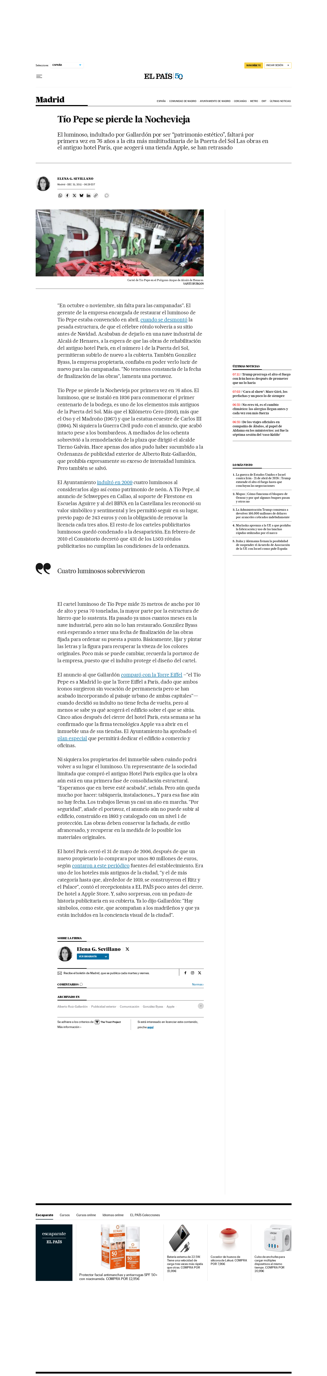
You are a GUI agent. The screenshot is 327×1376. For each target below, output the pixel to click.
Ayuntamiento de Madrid (215, 101)
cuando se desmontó (164, 320)
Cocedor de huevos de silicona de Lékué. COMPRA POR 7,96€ (229, 1260)
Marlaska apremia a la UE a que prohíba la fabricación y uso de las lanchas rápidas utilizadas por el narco (263, 529)
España (161, 101)
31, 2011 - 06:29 (81, 184)
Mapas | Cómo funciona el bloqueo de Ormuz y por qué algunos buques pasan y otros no (263, 497)
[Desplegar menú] (39, 76)
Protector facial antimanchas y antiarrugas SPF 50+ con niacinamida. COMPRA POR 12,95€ (118, 1277)
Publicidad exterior (103, 1006)
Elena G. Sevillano (75, 179)
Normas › (198, 984)
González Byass (153, 1006)
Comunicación (129, 1006)
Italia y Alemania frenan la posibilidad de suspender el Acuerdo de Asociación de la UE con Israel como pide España (263, 544)
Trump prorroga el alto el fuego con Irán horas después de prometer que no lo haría (262, 378)
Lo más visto (243, 465)
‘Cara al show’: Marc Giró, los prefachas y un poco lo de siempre (260, 394)
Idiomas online (113, 1215)
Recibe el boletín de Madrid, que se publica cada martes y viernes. (107, 973)
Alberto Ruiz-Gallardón (72, 1006)
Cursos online (86, 1215)
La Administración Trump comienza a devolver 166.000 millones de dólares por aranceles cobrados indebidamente (263, 513)
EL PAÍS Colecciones (145, 1215)
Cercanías (240, 101)
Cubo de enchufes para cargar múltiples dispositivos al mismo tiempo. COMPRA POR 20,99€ (270, 1264)
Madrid (50, 100)
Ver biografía (93, 956)
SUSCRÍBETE (253, 65)
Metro (254, 101)
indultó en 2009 (114, 482)
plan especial (72, 738)
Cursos (65, 1215)
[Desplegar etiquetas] (201, 1006)
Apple (170, 1006)
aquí (150, 1027)
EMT (264, 101)
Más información (69, 1027)
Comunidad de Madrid (183, 101)
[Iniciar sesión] (278, 65)
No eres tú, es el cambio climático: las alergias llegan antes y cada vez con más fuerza (260, 409)
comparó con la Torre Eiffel (152, 675)
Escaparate (44, 1215)
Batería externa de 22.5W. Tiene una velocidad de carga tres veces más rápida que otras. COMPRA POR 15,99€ (185, 1264)
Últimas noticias (280, 101)
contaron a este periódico (101, 865)
